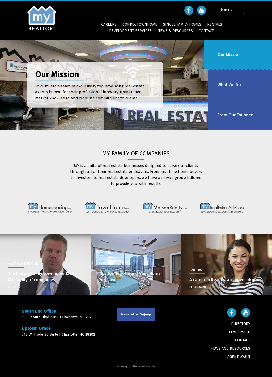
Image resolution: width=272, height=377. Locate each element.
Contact (206, 31)
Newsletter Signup (136, 314)
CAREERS (109, 25)
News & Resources (175, 31)
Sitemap (122, 366)
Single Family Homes (182, 25)
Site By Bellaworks (143, 366)
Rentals (214, 25)
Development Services (130, 31)
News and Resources (230, 348)
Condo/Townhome (139, 25)
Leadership (239, 332)
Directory (240, 324)
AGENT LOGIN (238, 356)
